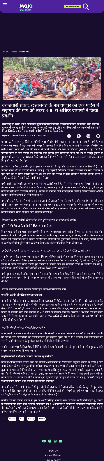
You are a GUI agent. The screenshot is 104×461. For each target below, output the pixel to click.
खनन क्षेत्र (41, 419)
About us (53, 450)
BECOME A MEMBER (72, 6)
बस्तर (22, 419)
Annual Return (53, 455)
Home (5, 52)
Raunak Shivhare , (19, 135)
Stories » (14, 52)
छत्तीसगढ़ (30, 419)
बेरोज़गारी (12, 419)
